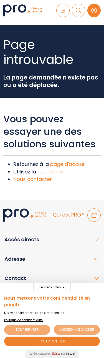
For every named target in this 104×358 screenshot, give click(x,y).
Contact (15, 278)
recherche (50, 171)
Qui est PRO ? (77, 214)
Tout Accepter (52, 341)
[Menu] (63, 10)
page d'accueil (68, 164)
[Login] (94, 10)
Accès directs (21, 239)
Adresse (14, 258)
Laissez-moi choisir (76, 329)
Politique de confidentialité (23, 320)
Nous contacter (32, 179)
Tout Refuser (27, 329)
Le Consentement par (52, 353)
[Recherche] (78, 10)
